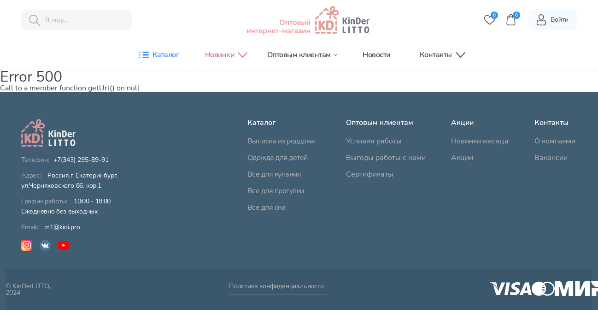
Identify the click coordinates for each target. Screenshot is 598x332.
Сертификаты (369, 174)
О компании (554, 141)
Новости (376, 55)
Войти (552, 19)
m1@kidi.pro (62, 227)
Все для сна (266, 207)
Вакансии (551, 158)
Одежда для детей (277, 158)
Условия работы (374, 141)
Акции (462, 158)
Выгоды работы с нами (386, 158)
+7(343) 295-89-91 (81, 160)
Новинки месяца (480, 141)
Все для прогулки (275, 191)
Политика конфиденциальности (276, 286)
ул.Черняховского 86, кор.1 (69, 180)
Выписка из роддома (281, 141)
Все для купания (274, 174)
